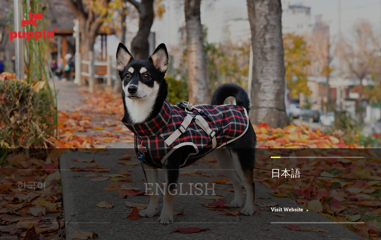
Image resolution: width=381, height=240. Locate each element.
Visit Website (287, 209)
